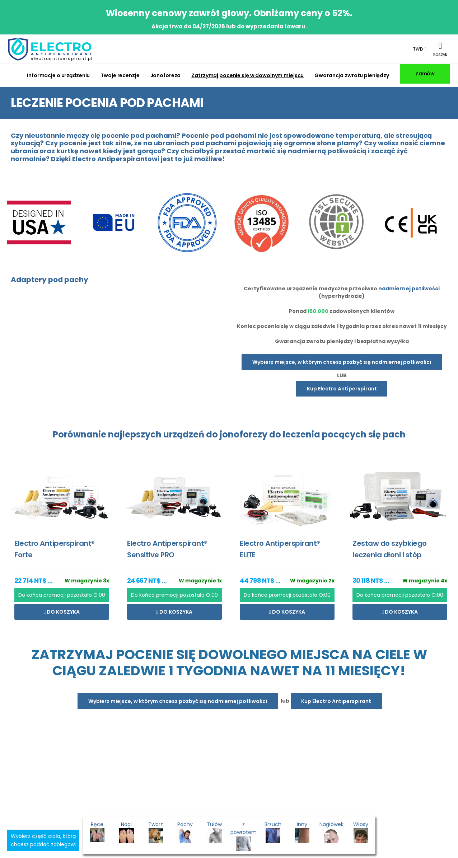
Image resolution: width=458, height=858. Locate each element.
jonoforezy (243, 434)
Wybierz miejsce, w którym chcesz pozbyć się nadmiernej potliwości (341, 362)
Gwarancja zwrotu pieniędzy (351, 75)
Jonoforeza (165, 75)
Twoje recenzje (120, 75)
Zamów (425, 73)
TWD (418, 49)
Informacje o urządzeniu (58, 75)
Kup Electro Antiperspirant (342, 388)
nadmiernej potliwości (409, 288)
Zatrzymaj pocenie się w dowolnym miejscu (247, 75)
